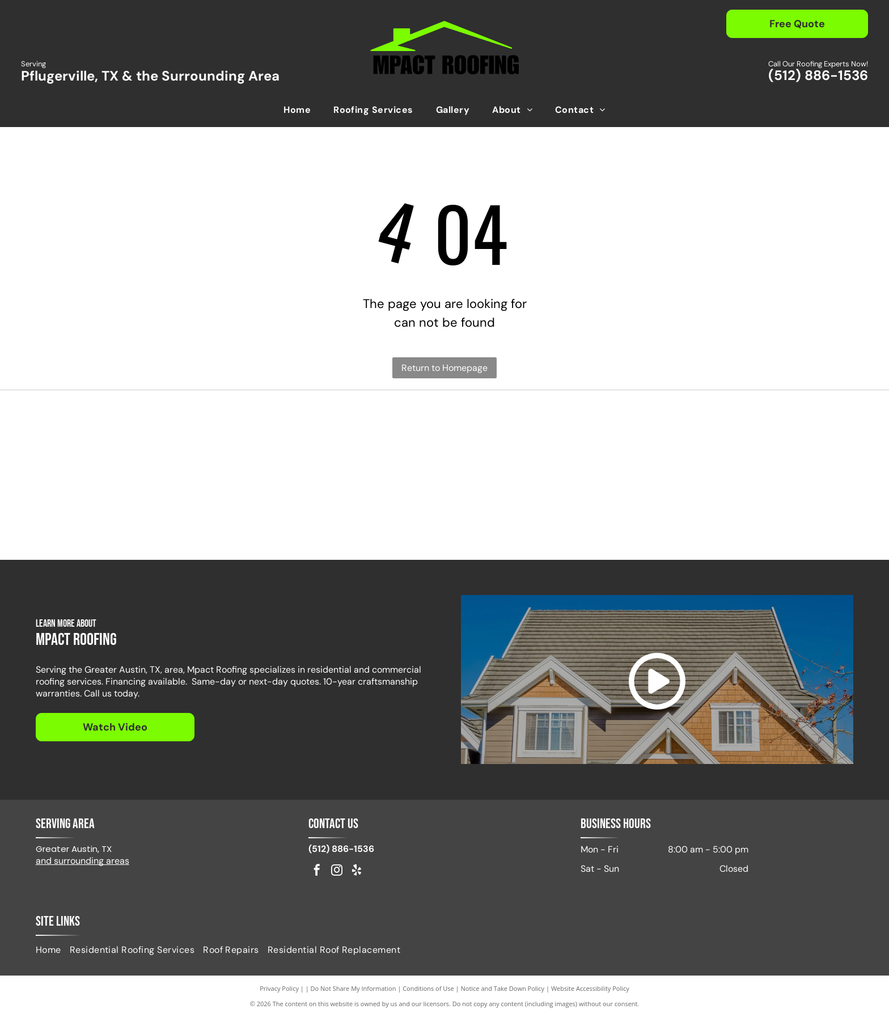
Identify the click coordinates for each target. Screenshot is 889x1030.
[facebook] (316, 884)
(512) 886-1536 (818, 75)
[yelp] (356, 884)
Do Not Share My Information (353, 1001)
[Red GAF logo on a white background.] (140, 442)
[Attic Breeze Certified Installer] (546, 442)
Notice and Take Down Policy (503, 1001)
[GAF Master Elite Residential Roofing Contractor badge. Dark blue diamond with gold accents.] (546, 521)
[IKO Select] (343, 442)
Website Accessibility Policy (590, 1001)
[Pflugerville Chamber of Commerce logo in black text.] (140, 521)
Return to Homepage (444, 368)
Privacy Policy (279, 1001)
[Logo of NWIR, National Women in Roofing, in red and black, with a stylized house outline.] (343, 521)
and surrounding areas (82, 873)
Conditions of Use (428, 1001)
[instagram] (336, 884)
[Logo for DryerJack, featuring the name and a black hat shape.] (749, 442)
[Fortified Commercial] (749, 521)
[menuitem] (297, 110)
